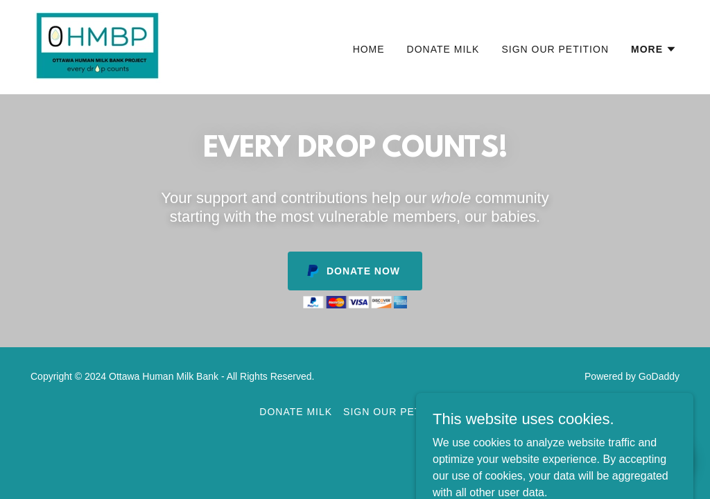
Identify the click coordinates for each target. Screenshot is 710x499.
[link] (97, 46)
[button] (654, 49)
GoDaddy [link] (659, 376)
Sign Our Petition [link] (555, 49)
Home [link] (369, 49)
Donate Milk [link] (443, 49)
